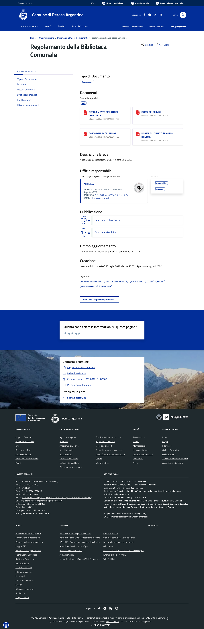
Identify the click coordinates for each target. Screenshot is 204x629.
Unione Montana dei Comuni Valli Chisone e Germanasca (85, 559)
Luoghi (165, 441)
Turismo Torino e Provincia (71, 550)
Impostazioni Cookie (24, 580)
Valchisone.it (108, 546)
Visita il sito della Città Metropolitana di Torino (80, 537)
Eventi (165, 437)
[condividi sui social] (147, 45)
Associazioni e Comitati (172, 462)
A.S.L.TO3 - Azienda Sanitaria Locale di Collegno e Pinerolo (85, 542)
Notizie (136, 441)
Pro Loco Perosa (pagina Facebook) (118, 542)
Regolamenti (82, 37)
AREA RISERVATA (100, 624)
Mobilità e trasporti (104, 445)
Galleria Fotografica (170, 450)
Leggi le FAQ (21, 546)
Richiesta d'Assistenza (25, 559)
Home (33, 37)
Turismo (99, 458)
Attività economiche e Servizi (175, 458)
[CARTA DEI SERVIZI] (138, 112)
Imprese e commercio (105, 441)
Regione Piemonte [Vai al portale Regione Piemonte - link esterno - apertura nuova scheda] (25, 3)
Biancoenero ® (112, 621)
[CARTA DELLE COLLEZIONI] (85, 134)
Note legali (20, 576)
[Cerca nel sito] (183, 15)
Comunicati (138, 458)
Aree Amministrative (24, 441)
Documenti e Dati (65, 37)
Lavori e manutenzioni (143, 454)
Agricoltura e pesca (68, 437)
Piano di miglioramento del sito (29, 542)
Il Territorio (167, 445)
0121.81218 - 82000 (28, 484)
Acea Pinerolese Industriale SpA (74, 546)
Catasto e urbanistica (69, 458)
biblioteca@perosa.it (100, 198)
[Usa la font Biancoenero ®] (113, 3)
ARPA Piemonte (67, 554)
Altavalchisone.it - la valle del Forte (119, 537)
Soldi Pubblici (109, 559)
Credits (18, 584)
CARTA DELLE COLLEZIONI (102, 133)
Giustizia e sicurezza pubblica (108, 437)
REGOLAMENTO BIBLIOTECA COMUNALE (103, 113)
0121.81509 (25, 487)
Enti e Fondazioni (23, 454)
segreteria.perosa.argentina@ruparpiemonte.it (41, 500)
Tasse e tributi (139, 437)
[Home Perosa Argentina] (50, 14)
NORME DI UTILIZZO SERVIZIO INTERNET (157, 135)
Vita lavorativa (102, 462)
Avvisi (135, 462)
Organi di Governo (23, 437)
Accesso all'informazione (132, 26)
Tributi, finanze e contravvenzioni (110, 454)
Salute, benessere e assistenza (109, 450)
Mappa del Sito (22, 597)
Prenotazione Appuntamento (28, 550)
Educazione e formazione (71, 467)
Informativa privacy (24, 571)
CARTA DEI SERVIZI (151, 112)
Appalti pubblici (66, 450)
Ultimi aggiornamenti (24, 589)
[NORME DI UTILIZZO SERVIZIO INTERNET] (138, 134)
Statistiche (20, 593)
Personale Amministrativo (26, 458)
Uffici (17, 445)
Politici (18, 462)
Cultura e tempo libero (69, 462)
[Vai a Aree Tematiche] (140, 3)
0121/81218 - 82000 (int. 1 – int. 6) (111, 195)
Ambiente (64, 441)
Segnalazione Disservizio (26, 554)
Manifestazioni (139, 445)
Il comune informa (141, 450)
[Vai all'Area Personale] (169, 3)
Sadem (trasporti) (110, 533)
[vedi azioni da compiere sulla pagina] (161, 45)
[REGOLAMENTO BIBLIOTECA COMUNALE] (85, 112)
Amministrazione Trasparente (28, 533)
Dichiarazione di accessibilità (27, 537)
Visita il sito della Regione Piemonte (75, 533)
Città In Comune (158, 617)
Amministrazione (46, 37)
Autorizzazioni (66, 454)
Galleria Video (168, 454)
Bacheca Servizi (22, 563)
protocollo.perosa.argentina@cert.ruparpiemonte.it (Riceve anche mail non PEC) (56, 497)
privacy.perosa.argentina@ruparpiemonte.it (128, 516)
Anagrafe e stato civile (69, 445)
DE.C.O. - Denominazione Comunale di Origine (123, 550)
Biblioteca (89, 184)
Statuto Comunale (23, 567)
